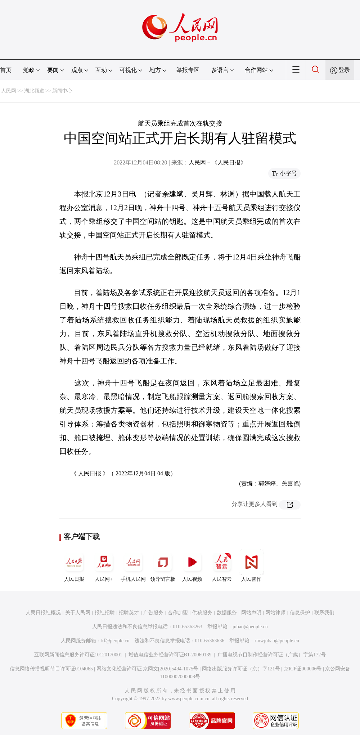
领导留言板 (162, 565)
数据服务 (227, 612)
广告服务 (153, 612)
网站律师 (275, 612)
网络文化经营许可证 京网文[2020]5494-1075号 (147, 668)
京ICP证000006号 (303, 668)
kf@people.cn (115, 640)
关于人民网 (77, 612)
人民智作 (251, 565)
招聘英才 (129, 612)
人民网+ (103, 565)
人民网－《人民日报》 (217, 162)
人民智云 (221, 565)
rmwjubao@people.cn (277, 640)
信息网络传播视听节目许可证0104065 (51, 668)
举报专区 (187, 70)
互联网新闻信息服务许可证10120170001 (78, 654)
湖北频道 (34, 91)
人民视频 (192, 565)
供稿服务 (202, 612)
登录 (344, 70)
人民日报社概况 (43, 612)
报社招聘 (105, 612)
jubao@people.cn (250, 626)
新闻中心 (62, 91)
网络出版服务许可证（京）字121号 (241, 668)
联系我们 (324, 612)
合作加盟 (178, 612)
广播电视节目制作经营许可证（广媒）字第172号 (271, 654)
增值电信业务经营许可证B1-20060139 (170, 654)
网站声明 (251, 612)
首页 (6, 70)
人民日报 (74, 565)
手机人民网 (133, 565)
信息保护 (300, 612)
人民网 (8, 91)
